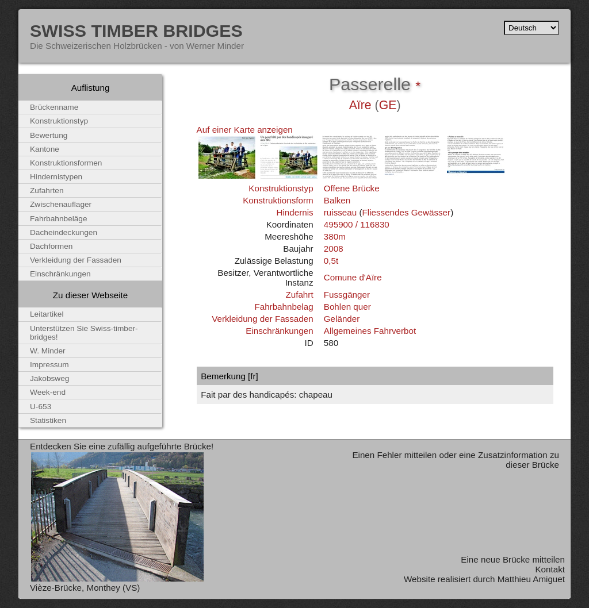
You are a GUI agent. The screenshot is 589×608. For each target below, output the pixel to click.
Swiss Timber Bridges (136, 30)
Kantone (44, 149)
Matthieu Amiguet (531, 579)
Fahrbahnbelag (283, 306)
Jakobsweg (49, 378)
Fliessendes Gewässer (406, 212)
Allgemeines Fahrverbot (370, 331)
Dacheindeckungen (63, 232)
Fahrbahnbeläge (58, 218)
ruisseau (340, 212)
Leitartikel (47, 314)
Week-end (48, 392)
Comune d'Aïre (353, 277)
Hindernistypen (56, 176)
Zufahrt (299, 294)
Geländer (341, 319)
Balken (337, 200)
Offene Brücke (352, 188)
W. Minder (48, 351)
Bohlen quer (347, 306)
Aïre (360, 105)
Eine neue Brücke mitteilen (513, 559)
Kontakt (550, 569)
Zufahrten (47, 190)
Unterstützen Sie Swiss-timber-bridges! (84, 332)
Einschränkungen (279, 331)
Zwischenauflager (60, 204)
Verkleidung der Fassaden (262, 319)
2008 (333, 248)
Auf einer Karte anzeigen (245, 129)
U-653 (40, 406)
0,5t (331, 260)
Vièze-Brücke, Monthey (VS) (85, 587)
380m (335, 236)
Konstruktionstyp (280, 188)
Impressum (49, 364)
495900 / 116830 (356, 224)
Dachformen (51, 246)
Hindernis (294, 212)
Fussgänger (347, 294)
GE (388, 105)
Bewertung (48, 135)
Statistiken (48, 420)
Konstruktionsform (278, 200)
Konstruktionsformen (66, 163)
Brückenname (54, 107)
